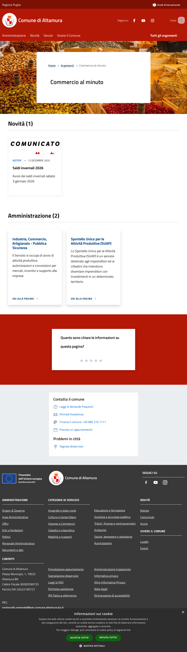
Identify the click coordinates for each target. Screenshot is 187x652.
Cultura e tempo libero (62, 517)
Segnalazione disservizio (63, 576)
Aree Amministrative (15, 517)
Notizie (17, 160)
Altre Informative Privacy (109, 582)
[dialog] (93, 630)
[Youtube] (138, 20)
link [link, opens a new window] (129, 630)
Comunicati (147, 517)
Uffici (5, 523)
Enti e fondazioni (12, 530)
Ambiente (100, 530)
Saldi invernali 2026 (28, 168)
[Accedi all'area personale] (166, 5)
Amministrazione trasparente (112, 569)
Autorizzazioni (103, 543)
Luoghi (144, 542)
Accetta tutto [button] (79, 637)
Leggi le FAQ (56, 582)
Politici (6, 537)
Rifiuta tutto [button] (108, 637)
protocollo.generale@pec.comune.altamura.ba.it (33, 607)
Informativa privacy (106, 576)
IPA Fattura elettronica (62, 595)
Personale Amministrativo (18, 543)
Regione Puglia (11, 5)
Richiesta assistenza (60, 589)
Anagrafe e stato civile (62, 510)
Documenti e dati (12, 550)
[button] (93, 646)
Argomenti (67, 65)
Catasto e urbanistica (61, 530)
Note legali (101, 589)
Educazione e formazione (109, 510)
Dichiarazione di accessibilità (112, 595)
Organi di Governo (13, 510)
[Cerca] (180, 20)
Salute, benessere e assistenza (113, 536)
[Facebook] (129, 20)
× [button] (183, 612)
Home (52, 65)
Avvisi (144, 523)
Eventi (144, 548)
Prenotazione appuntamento (66, 569)
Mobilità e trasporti (60, 537)
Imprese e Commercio (61, 523)
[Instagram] (148, 20)
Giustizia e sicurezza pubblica (112, 517)
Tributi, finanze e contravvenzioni (115, 523)
